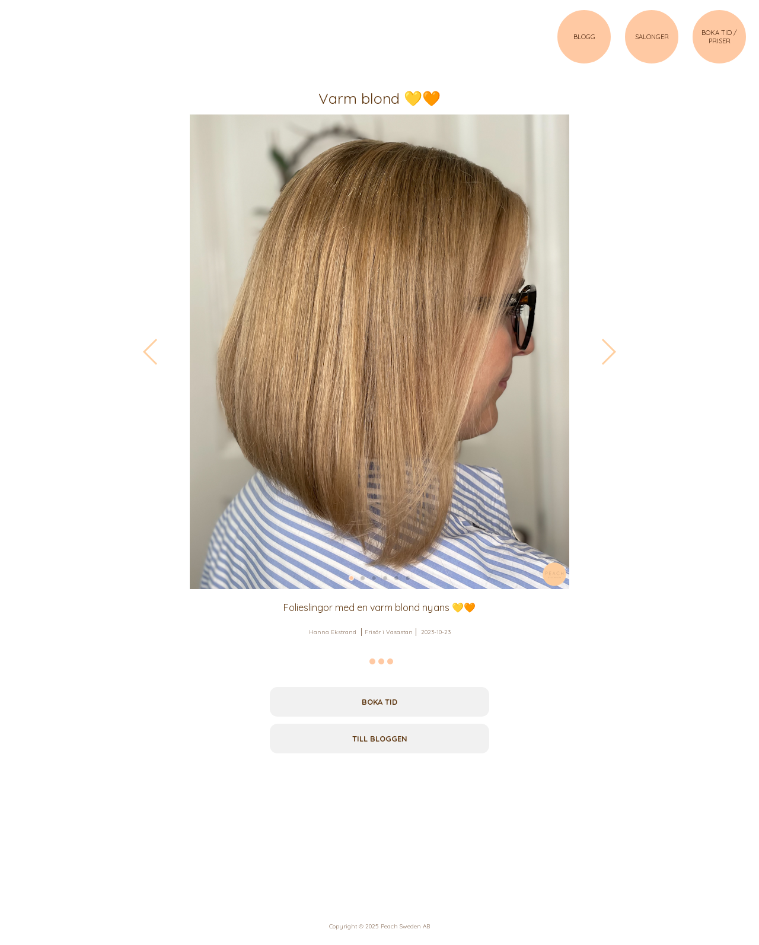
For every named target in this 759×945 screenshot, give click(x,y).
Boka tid (379, 702)
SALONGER (652, 37)
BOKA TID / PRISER (719, 36)
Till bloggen (379, 738)
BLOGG (584, 37)
